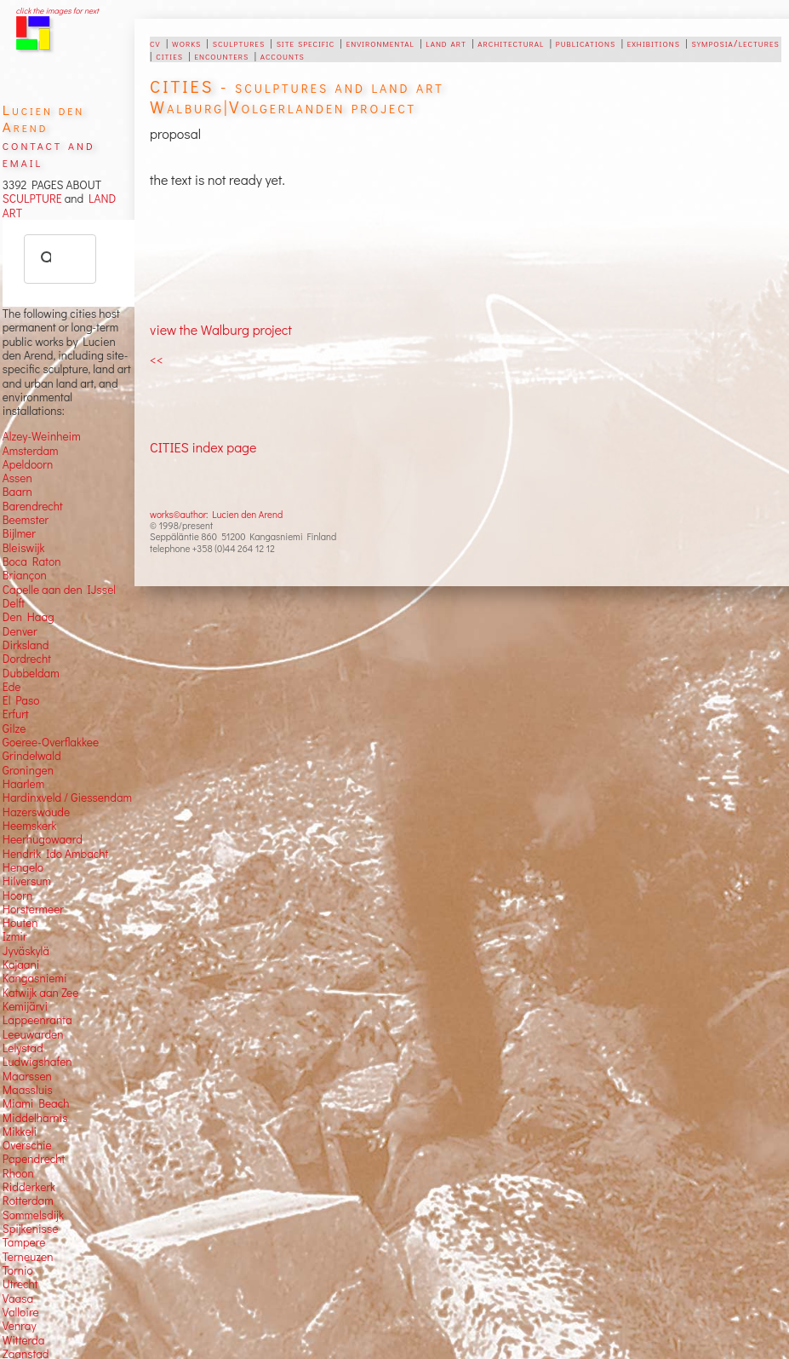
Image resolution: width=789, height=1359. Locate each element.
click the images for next (57, 10)
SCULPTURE (32, 198)
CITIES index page (203, 447)
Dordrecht (27, 658)
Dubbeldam (31, 673)
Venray (20, 1325)
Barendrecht (33, 506)
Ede (12, 686)
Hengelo (23, 867)
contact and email (49, 153)
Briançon (25, 575)
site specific (306, 42)
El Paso (21, 700)
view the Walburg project (221, 329)
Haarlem (23, 784)
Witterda (24, 1340)
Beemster (26, 519)
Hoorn (17, 895)
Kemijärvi (25, 1006)
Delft (14, 603)
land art (446, 42)
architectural (510, 42)
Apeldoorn (28, 464)
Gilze (14, 728)
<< (156, 359)
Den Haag (28, 617)
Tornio (18, 1270)
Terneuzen (28, 1256)
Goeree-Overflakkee (51, 742)
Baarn (17, 491)
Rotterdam (28, 1200)
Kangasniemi (35, 978)
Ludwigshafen (37, 1061)
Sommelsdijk (33, 1215)
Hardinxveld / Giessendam (67, 797)
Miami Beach (36, 1103)
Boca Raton (32, 561)
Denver (20, 631)
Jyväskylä (26, 951)
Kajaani (21, 964)
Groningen (28, 770)
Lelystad (23, 1048)
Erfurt (16, 714)
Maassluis (28, 1089)
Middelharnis (35, 1118)
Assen (17, 478)
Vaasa (18, 1298)
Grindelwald (32, 755)
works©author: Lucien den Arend (216, 514)
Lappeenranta (37, 1020)
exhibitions (653, 42)
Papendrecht (34, 1158)
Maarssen (27, 1076)
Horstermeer (33, 909)
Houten (20, 922)
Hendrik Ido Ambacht (55, 853)
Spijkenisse (31, 1228)
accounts (282, 55)
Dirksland (26, 645)
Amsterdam (31, 450)
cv (155, 42)
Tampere (24, 1242)
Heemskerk (30, 825)
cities (169, 55)
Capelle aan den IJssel (59, 589)
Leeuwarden (33, 1034)
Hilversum (27, 881)
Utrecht (20, 1284)
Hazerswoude (36, 812)
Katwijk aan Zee (41, 992)
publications (585, 42)
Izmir (15, 936)
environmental (380, 42)
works (186, 42)
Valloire (21, 1312)
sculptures (239, 42)
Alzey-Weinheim (42, 436)
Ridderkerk (29, 1187)
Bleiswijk (24, 548)
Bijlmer (19, 533)
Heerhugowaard (43, 839)
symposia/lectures (735, 42)
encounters (221, 55)
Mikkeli (20, 1131)
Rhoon (18, 1173)
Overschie (27, 1145)
